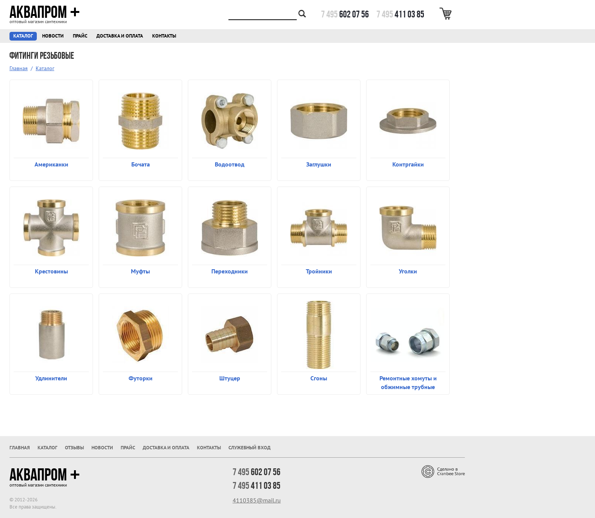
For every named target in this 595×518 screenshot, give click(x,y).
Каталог (23, 36)
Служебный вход (249, 447)
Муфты (140, 271)
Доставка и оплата (119, 36)
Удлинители (51, 378)
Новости (53, 36)
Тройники (319, 271)
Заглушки (318, 164)
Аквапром (44, 12)
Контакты (164, 36)
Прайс (80, 36)
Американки (51, 164)
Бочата (140, 164)
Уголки (408, 271)
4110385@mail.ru (257, 500)
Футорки (141, 378)
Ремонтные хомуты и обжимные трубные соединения (408, 382)
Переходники (229, 271)
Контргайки (408, 164)
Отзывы (74, 447)
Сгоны (318, 378)
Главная (18, 68)
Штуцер (229, 378)
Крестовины (51, 271)
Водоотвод (229, 164)
